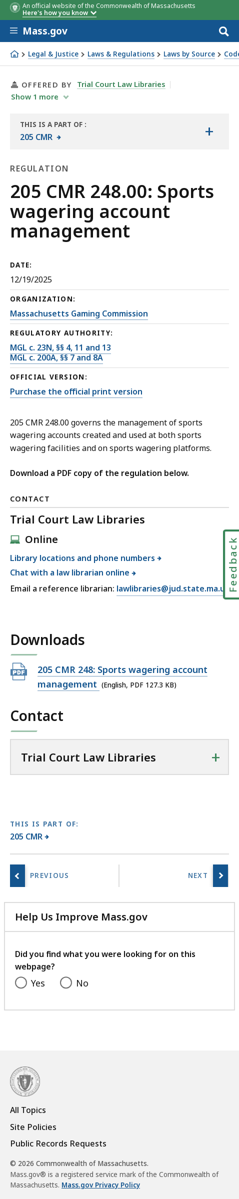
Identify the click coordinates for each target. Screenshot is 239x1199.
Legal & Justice (53, 54)
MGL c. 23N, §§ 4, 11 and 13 (60, 347)
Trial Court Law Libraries (121, 84)
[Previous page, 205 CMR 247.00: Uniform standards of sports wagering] (17, 875)
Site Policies (33, 1127)
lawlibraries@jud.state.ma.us (172, 589)
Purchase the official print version (76, 391)
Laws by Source (189, 54)
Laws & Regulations (121, 54)
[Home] (14, 54)
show (35, 97)
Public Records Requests (58, 1143)
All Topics (28, 1110)
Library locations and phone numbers (83, 558)
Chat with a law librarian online (70, 572)
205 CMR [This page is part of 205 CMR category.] (26, 836)
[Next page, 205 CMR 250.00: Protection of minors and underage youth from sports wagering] (220, 875)
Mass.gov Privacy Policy (101, 1185)
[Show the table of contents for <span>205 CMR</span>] (209, 132)
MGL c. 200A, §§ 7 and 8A (56, 357)
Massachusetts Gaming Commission (79, 313)
